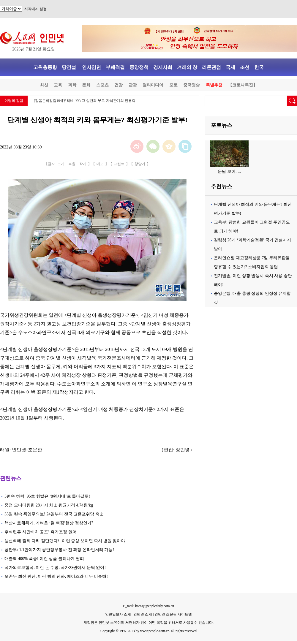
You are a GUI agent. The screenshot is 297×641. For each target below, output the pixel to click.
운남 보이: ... (229, 171)
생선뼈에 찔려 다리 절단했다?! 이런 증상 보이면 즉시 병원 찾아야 (64, 541)
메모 (100, 164)
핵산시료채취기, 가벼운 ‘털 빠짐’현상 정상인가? (48, 523)
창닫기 (140, 164)
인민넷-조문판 (27, 449)
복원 (71, 164)
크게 (60, 164)
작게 (82, 164)
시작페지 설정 (35, 9)
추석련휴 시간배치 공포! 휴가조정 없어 (40, 532)
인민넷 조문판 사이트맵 (173, 614)
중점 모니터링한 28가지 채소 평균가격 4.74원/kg (48, 505)
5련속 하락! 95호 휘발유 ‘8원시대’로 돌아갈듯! (47, 496)
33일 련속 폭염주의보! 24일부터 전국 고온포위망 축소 (54, 514)
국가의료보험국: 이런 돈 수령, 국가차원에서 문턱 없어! (55, 567)
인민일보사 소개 (118, 614)
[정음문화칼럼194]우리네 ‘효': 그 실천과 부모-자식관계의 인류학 (84, 101)
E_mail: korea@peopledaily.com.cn (148, 606)
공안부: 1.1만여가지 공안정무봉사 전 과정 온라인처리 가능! (59, 549)
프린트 (119, 164)
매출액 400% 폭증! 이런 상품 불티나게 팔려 (44, 558)
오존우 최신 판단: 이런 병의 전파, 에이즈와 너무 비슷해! (56, 576)
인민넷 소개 (142, 614)
